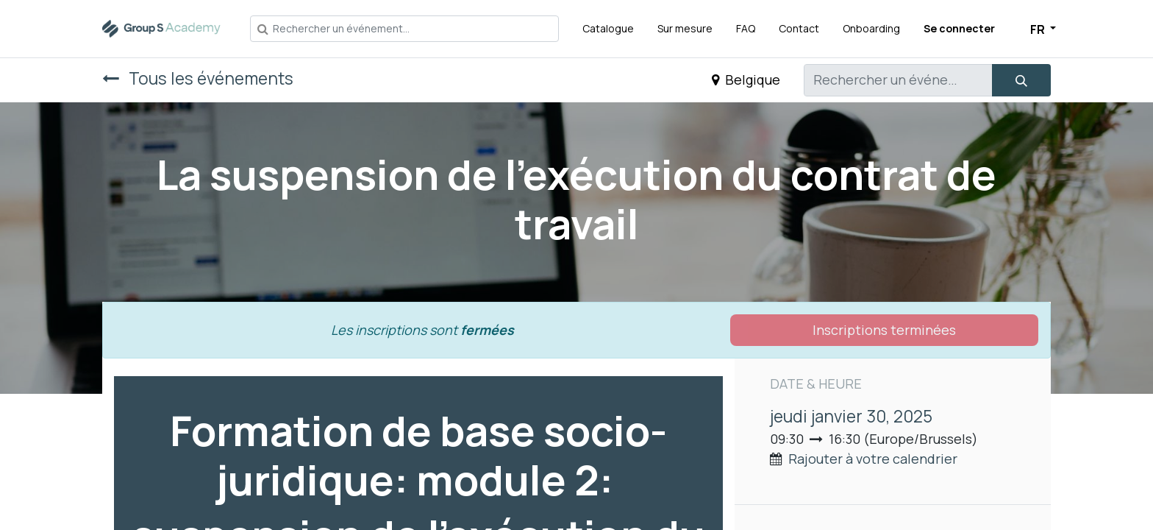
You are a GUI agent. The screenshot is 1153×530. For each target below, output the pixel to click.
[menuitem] (608, 28)
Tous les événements (197, 78)
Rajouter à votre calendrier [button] (872, 458)
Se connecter (959, 28)
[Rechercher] (1021, 80)
